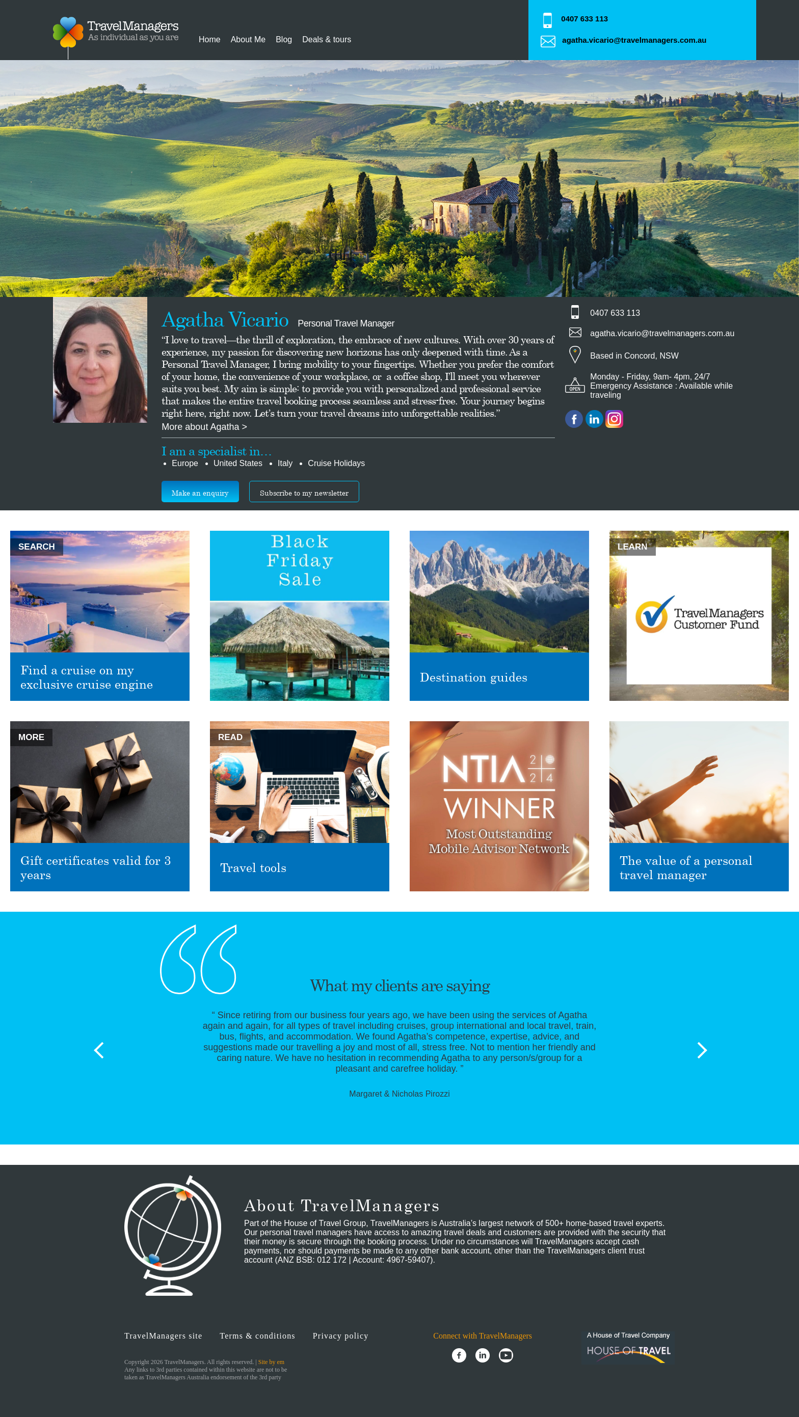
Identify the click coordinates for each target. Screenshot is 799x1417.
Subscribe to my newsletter (304, 492)
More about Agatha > (204, 427)
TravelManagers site (163, 1335)
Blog (284, 39)
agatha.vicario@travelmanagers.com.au (634, 40)
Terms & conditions (257, 1335)
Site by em (271, 1362)
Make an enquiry (200, 492)
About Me (248, 39)
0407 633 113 (584, 18)
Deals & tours (326, 39)
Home (210, 39)
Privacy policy (341, 1335)
